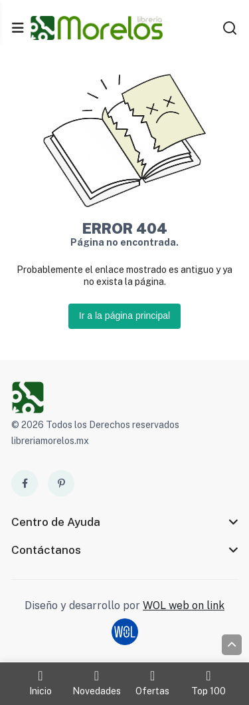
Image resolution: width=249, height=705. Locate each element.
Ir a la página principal (124, 315)
